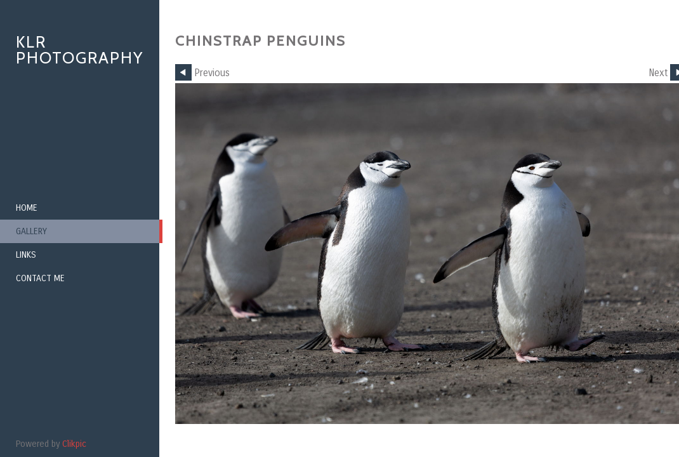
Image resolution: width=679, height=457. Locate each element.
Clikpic (74, 444)
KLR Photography (79, 49)
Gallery (31, 231)
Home (26, 207)
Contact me (40, 278)
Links (26, 254)
